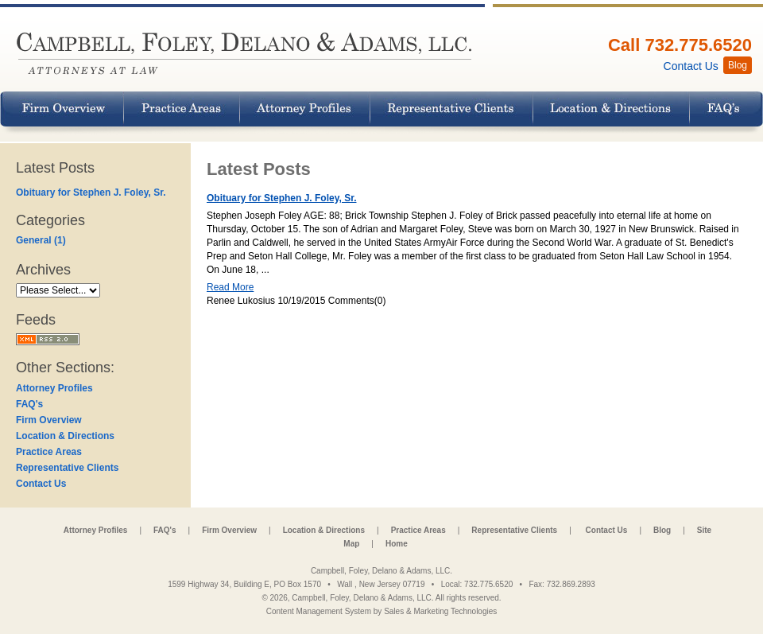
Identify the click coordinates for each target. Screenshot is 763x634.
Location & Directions (65, 435)
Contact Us (41, 483)
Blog (662, 530)
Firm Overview (49, 420)
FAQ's (29, 404)
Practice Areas (49, 451)
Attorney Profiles (54, 388)
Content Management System (318, 611)
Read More (230, 287)
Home (396, 543)
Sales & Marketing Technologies (440, 611)
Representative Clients (67, 467)
